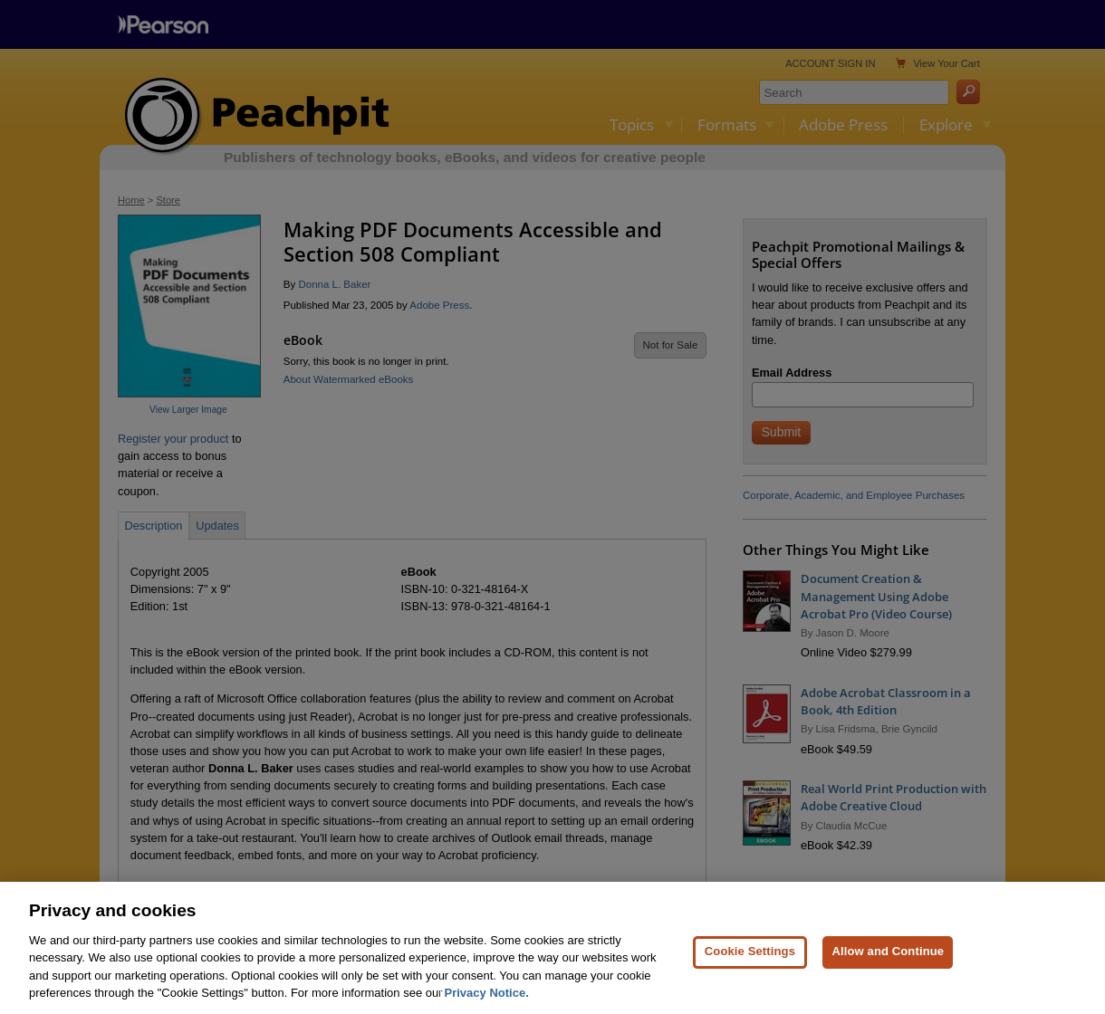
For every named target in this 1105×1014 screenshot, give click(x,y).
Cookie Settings (750, 960)
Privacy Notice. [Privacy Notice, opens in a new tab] (487, 1002)
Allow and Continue (887, 960)
